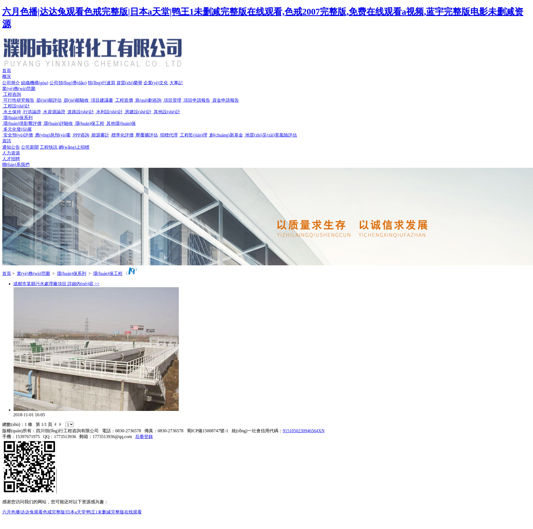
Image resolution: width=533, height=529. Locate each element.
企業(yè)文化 (155, 82)
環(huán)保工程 (89, 123)
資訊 (6, 140)
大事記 (176, 82)
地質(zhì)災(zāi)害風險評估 (270, 135)
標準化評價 (122, 135)
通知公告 (11, 147)
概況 (6, 76)
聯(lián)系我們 (16, 164)
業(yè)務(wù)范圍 (18, 88)
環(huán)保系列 (17, 117)
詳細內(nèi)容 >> (83, 283)
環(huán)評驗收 (58, 123)
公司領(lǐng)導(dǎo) (68, 82)
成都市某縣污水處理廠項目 (40, 283)
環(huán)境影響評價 (21, 123)
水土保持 (11, 111)
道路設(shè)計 (80, 111)
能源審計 (99, 135)
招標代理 (168, 135)
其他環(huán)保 (120, 123)
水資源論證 (53, 111)
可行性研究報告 (18, 100)
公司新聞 (30, 147)
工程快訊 (49, 147)
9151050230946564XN (304, 430)
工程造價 (123, 100)
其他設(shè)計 (166, 111)
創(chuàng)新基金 (225, 135)
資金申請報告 (225, 100)
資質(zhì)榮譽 (129, 82)
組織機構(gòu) (34, 82)
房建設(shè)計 (137, 111)
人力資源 (11, 153)
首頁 (6, 70)
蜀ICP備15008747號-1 (207, 430)
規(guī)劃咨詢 (147, 100)
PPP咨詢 (80, 135)
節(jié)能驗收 (76, 100)
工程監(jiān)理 (193, 135)
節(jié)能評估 (48, 100)
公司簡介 (11, 82)
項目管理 (172, 100)
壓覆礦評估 (146, 135)
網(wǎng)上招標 (74, 147)
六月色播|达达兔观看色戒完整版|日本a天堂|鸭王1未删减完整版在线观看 (72, 512)
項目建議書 (101, 100)
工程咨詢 (11, 94)
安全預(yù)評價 (17, 135)
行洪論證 (31, 111)
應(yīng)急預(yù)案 (52, 135)
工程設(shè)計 (16, 106)
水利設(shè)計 (109, 111)
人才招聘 (11, 158)
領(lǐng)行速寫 (101, 82)
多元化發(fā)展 (17, 129)
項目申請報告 (196, 100)
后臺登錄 (144, 436)
